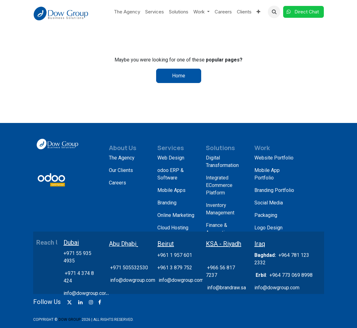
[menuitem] (127, 12)
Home (178, 76)
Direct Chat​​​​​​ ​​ (303, 12)
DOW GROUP (70, 319)
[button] (274, 12)
